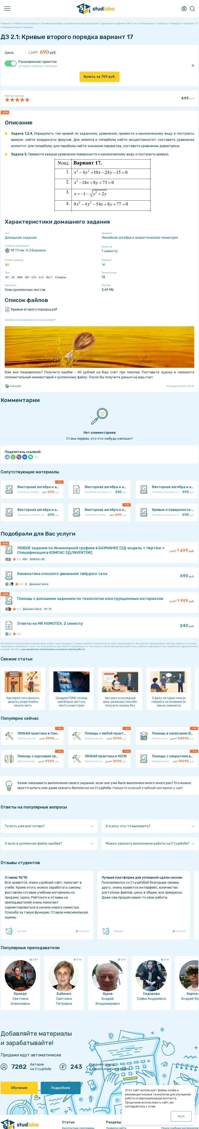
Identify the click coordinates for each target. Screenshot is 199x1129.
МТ (7, 277)
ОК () (181, 1116)
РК (13, 277)
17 (103, 264)
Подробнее (60, 1088)
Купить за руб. (99, 77)
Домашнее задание (21, 238)
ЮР (27, 277)
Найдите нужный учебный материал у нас (147, 788)
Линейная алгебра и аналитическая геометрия (140, 238)
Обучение (19, 1088)
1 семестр (110, 251)
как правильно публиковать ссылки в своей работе (53, 649)
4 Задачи (60, 277)
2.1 (7, 264)
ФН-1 (49, 277)
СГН (34, 277)
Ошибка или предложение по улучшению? (30, 319)
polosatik (13, 386)
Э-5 (41, 277)
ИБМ (19, 277)
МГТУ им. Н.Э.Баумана (25, 250)
